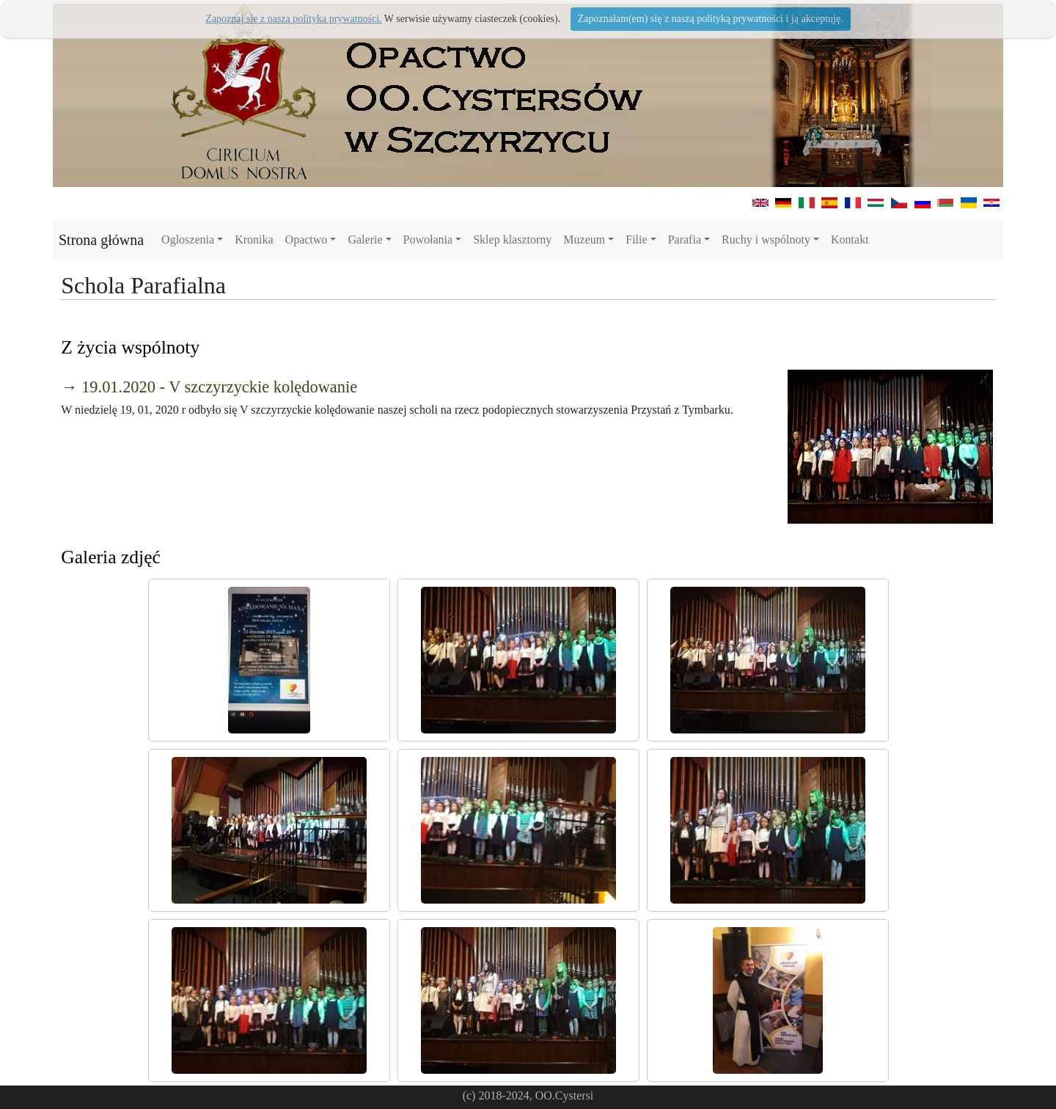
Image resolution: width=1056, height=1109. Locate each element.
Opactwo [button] (306, 239)
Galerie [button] (365, 239)
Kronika (254, 239)
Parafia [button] (684, 239)
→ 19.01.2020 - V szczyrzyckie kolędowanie (209, 387)
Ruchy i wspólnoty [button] (766, 239)
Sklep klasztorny (512, 239)
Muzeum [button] (584, 239)
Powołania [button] (428, 239)
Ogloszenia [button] (187, 239)
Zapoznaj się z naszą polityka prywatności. (293, 18)
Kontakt (850, 239)
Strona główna (101, 240)
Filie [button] (636, 239)
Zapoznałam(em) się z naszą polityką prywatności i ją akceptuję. (710, 18)
